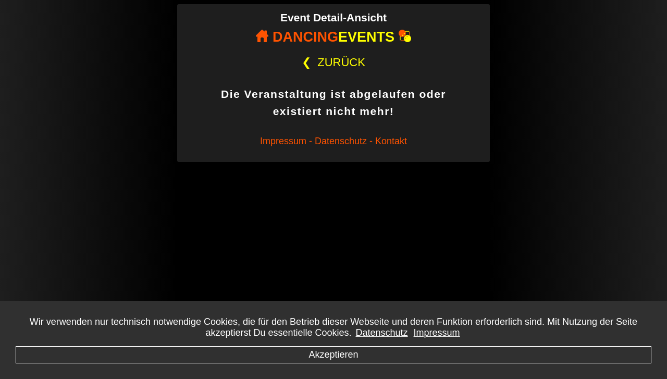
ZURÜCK (333, 62)
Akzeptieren (333, 354)
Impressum (437, 332)
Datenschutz (382, 332)
